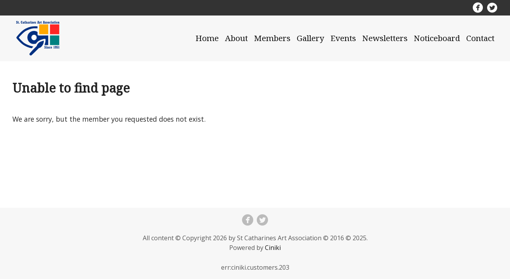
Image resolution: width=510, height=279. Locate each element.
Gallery (310, 38)
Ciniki (273, 247)
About (236, 38)
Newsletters (385, 38)
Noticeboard (437, 38)
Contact (480, 38)
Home (207, 38)
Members (272, 38)
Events (343, 38)
